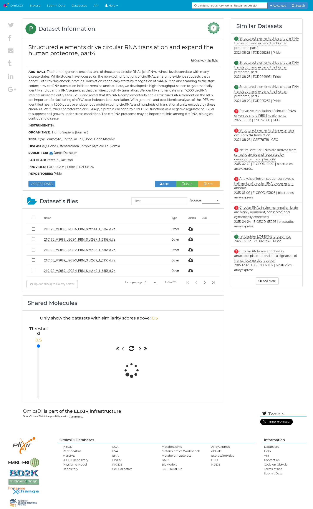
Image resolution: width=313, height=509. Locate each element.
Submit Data (56, 5)
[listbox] (211, 200)
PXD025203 (56, 167)
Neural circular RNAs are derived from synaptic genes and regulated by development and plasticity (265, 154)
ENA (115, 455)
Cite (166, 184)
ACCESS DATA (42, 184)
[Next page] (204, 282)
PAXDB (117, 464)
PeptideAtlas (72, 451)
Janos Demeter (63, 153)
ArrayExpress (220, 446)
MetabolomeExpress (176, 455)
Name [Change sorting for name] (47, 218)
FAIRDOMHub (172, 469)
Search (298, 5)
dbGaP (216, 451)
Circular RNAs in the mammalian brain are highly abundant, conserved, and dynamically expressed (266, 212)
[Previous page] (196, 282)
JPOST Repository (75, 460)
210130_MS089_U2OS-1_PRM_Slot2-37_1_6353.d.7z (79, 239)
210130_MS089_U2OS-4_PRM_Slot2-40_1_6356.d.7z (79, 271)
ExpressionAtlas (222, 455)
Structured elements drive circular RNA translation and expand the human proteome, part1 (266, 67)
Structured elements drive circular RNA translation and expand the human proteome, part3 (266, 91)
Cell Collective (122, 469)
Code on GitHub (275, 464)
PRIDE (67, 446)
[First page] (187, 282)
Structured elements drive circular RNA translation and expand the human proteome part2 (266, 43)
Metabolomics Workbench (181, 451)
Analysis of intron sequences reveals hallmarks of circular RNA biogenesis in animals (264, 183)
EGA (115, 446)
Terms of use (273, 469)
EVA (115, 451)
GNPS (166, 460)
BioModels (169, 464)
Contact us (271, 460)
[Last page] (213, 282)
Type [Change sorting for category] (174, 218)
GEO (214, 460)
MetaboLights (172, 446)
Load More (267, 281)
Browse (35, 5)
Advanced (278, 5)
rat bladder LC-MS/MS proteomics (264, 236)
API (95, 5)
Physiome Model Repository (75, 467)
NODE (215, 464)
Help (111, 5)
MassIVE (69, 455)
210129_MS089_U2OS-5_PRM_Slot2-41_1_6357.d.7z (79, 229)
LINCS (116, 460)
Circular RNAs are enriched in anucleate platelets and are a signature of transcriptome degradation (265, 256)
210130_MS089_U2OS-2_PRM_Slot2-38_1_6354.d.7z (79, 250)
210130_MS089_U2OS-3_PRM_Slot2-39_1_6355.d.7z (79, 260)
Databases (79, 5)
